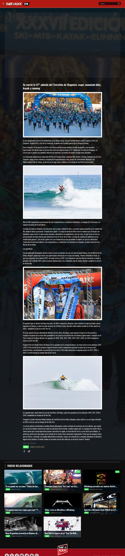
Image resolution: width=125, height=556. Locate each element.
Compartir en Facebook (24, 452)
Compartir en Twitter (29, 452)
